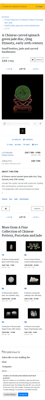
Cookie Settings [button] (9, 394)
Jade (16, 199)
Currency (28, 139)
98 (25, 322)
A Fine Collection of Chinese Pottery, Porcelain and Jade (23, 21)
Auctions (5, 17)
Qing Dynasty (24, 199)
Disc (10, 199)
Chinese (4, 199)
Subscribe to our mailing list (16, 357)
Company (7, 366)
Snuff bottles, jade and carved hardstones (21, 25)
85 (25, 255)
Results (39, 60)
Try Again (39, 7)
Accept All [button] (23, 394)
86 (3, 288)
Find (4, 362)
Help (4, 371)
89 (25, 288)
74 (3, 255)
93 (3, 322)
